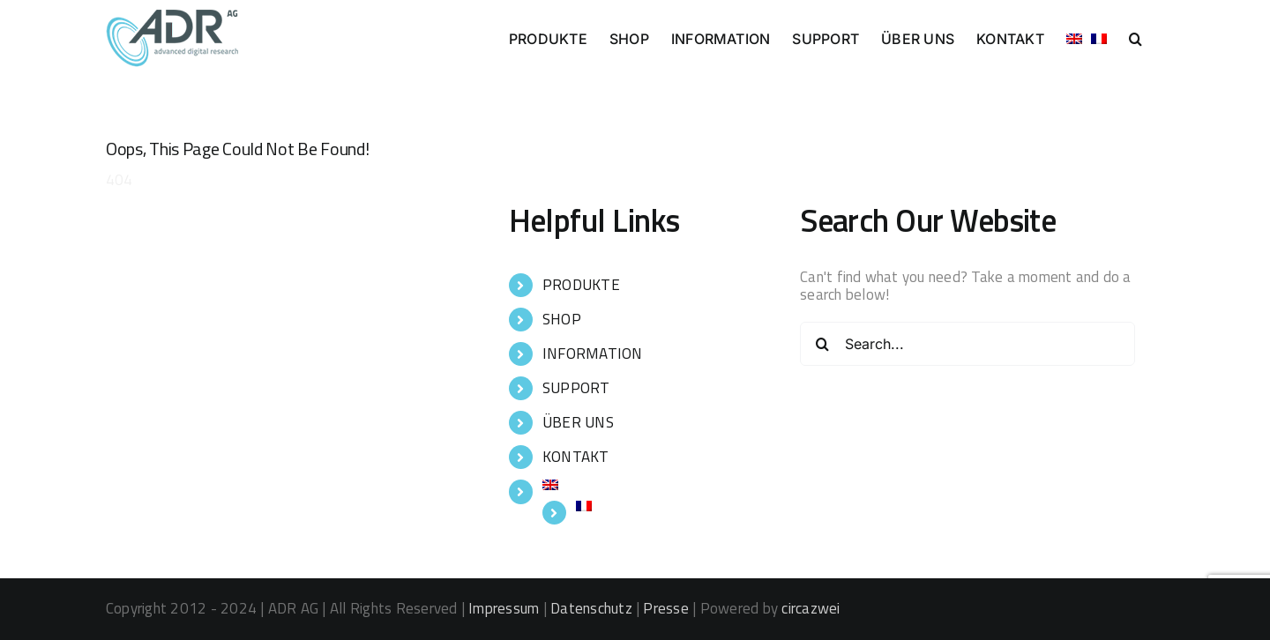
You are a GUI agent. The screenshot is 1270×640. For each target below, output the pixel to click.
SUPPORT (576, 387)
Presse (665, 608)
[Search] (822, 344)
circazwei (810, 608)
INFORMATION (592, 353)
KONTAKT (575, 456)
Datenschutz (591, 608)
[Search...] (967, 344)
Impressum (503, 608)
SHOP (561, 319)
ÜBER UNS (578, 422)
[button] (1135, 37)
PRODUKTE (581, 284)
